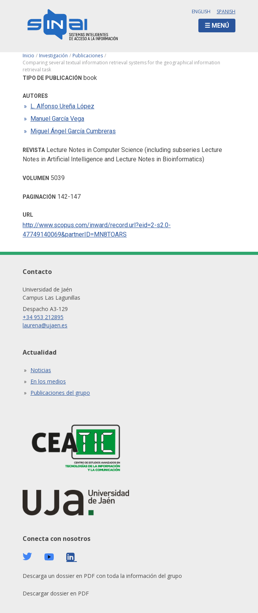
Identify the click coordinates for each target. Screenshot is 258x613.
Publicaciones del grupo (60, 392)
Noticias (40, 370)
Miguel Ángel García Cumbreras (73, 131)
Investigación (53, 55)
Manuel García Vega (57, 118)
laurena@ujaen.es (45, 325)
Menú (220, 25)
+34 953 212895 (43, 317)
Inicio (28, 55)
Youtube (49, 557)
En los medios (48, 381)
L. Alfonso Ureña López (62, 106)
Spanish (226, 11)
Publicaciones (87, 55)
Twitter (27, 556)
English (201, 11)
